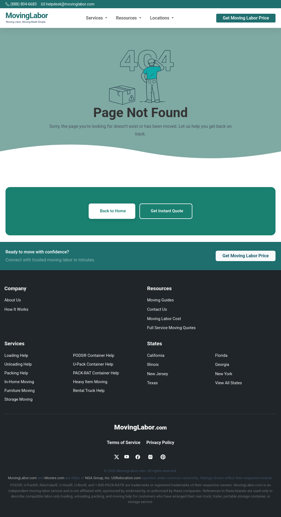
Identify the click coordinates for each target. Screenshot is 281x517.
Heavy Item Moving (90, 381)
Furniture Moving (19, 390)
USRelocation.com (126, 478)
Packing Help (16, 373)
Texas (152, 382)
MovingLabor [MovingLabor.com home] (140, 427)
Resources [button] (127, 18)
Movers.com (54, 478)
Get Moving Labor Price (246, 18)
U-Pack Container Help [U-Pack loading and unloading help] (93, 364)
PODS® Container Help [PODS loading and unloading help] (93, 355)
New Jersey (157, 373)
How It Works (16, 309)
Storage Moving (18, 399)
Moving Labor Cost (164, 318)
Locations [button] (160, 18)
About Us (12, 300)
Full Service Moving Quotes (171, 327)
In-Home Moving (19, 381)
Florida (221, 355)
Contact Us (157, 309)
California (155, 355)
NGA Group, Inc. (97, 478)
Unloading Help (18, 364)
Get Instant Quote (167, 211)
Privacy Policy (160, 442)
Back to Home (113, 211)
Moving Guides (160, 300)
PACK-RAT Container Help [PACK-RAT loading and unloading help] (96, 373)
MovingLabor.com (22, 478)
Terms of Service (123, 442)
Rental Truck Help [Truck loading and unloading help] (89, 390)
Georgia (222, 364)
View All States (228, 382)
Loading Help (16, 355)
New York (223, 373)
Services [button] (95, 18)
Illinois (153, 364)
